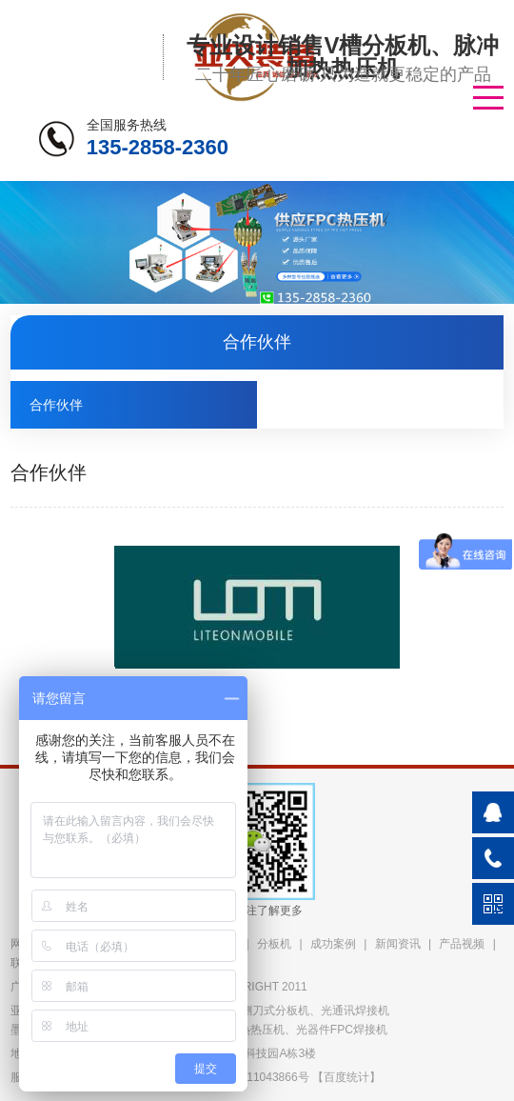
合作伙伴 (56, 404)
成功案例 (333, 944)
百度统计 (346, 1077)
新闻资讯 (398, 944)
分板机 (274, 944)
